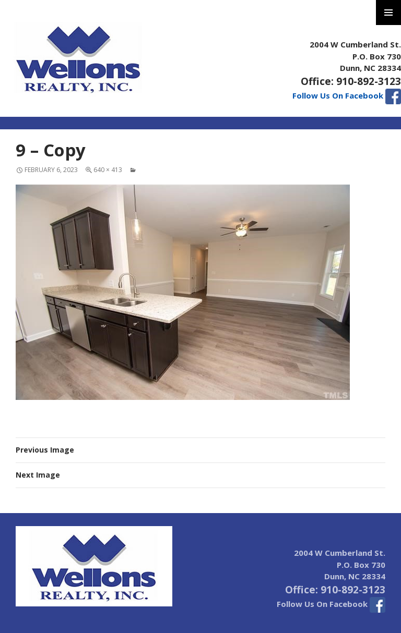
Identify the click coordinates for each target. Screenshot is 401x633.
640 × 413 (107, 169)
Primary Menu (388, 12)
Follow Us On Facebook (346, 95)
